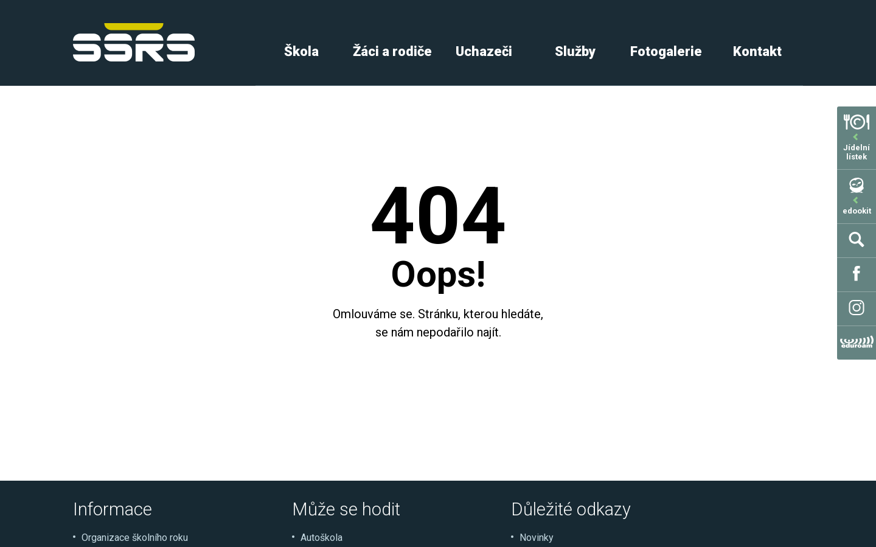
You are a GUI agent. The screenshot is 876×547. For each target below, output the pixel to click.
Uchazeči (484, 51)
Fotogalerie (666, 51)
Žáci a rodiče (392, 51)
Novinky (537, 537)
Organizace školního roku (135, 537)
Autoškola (321, 537)
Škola (301, 51)
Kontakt (757, 51)
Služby (575, 51)
